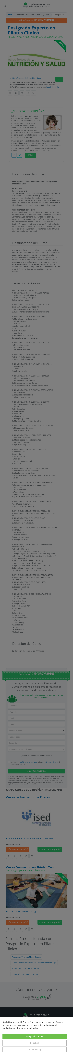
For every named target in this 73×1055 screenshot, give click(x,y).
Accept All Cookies (34, 1036)
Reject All (34, 1043)
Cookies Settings (34, 1049)
